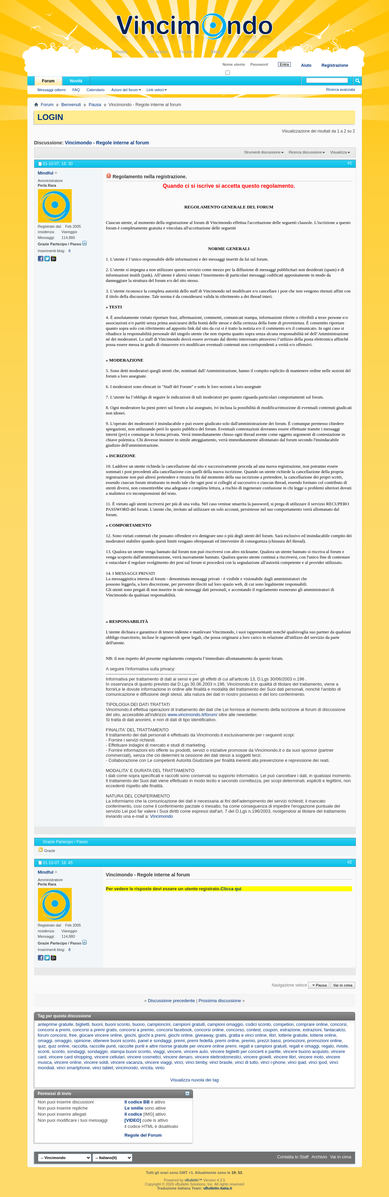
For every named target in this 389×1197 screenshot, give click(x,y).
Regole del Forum (143, 1135)
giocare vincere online (100, 1035)
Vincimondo (161, 816)
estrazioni (312, 1029)
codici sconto (258, 1024)
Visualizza (338, 152)
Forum (195, 52)
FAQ (76, 90)
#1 (349, 163)
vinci (178, 1062)
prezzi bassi (269, 1040)
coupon (270, 1029)
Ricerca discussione (305, 152)
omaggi (45, 1040)
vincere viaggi (158, 1062)
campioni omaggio (225, 1024)
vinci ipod (317, 1062)
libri (272, 1035)
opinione (82, 1040)
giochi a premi (152, 1035)
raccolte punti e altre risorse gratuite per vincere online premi (177, 1046)
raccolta (79, 1046)
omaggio (63, 1040)
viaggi (159, 1051)
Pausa (95, 104)
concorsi (338, 1024)
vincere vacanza (127, 1062)
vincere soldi (96, 1062)
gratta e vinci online (248, 1035)
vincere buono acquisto (305, 1051)
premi (179, 1040)
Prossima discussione (219, 1000)
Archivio (319, 1156)
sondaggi (76, 1051)
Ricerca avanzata (340, 89)
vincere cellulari (109, 1056)
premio (248, 1040)
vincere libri (285, 1056)
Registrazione (335, 65)
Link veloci (155, 90)
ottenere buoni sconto (114, 1040)
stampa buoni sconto (130, 1051)
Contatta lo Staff (292, 1156)
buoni (97, 1024)
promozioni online (324, 1040)
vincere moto (310, 1056)
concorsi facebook (174, 1029)
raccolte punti (103, 1046)
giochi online (180, 1035)
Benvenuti (71, 104)
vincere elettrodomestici (218, 1056)
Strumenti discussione (262, 152)
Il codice (133, 1114)
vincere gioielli (257, 1056)
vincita (146, 1067)
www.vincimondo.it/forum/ (192, 714)
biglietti (82, 1024)
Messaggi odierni (52, 90)
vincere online (67, 1062)
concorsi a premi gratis (94, 1029)
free (73, 1035)
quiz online (58, 1046)
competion (284, 1024)
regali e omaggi (304, 1046)
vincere (174, 1051)
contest (253, 1029)
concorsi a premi (54, 1029)
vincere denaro (177, 1056)
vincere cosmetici (144, 1056)
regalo (328, 1046)
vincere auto (196, 1051)
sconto (58, 1051)
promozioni (294, 1040)
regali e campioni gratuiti (263, 1046)
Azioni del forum (124, 90)
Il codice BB (137, 1101)
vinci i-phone (273, 1062)
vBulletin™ (193, 1180)
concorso (235, 1029)
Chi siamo (163, 52)
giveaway (204, 1035)
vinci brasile (221, 1062)
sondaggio (97, 1051)
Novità (76, 81)
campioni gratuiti (189, 1024)
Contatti (259, 52)
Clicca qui (230, 888)
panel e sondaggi (154, 1040)
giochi (130, 1035)
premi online (227, 1040)
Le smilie (134, 1108)
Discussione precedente (171, 1000)
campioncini (159, 1024)
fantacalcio (334, 1029)
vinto (159, 1067)
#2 (349, 862)
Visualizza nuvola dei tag (194, 1079)
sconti (43, 1051)
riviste (342, 1046)
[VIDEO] (133, 1120)
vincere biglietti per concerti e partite (245, 1051)
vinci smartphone (73, 1067)
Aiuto (306, 65)
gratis (221, 1035)
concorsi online (209, 1029)
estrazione (290, 1029)
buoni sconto (117, 1024)
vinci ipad (297, 1062)
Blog (227, 52)
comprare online (312, 1024)
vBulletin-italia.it (217, 1188)
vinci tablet (102, 1067)
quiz (42, 1046)
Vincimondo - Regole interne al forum (107, 142)
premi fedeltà (200, 1040)
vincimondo (126, 1067)
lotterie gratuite (292, 1035)
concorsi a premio (136, 1029)
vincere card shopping (70, 1056)
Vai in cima (342, 985)
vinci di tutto (246, 1062)
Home (131, 52)
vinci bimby (196, 1062)
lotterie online (323, 1035)
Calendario (96, 90)
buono (138, 1024)
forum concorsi (52, 1035)
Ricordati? (235, 73)
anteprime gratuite (55, 1024)
